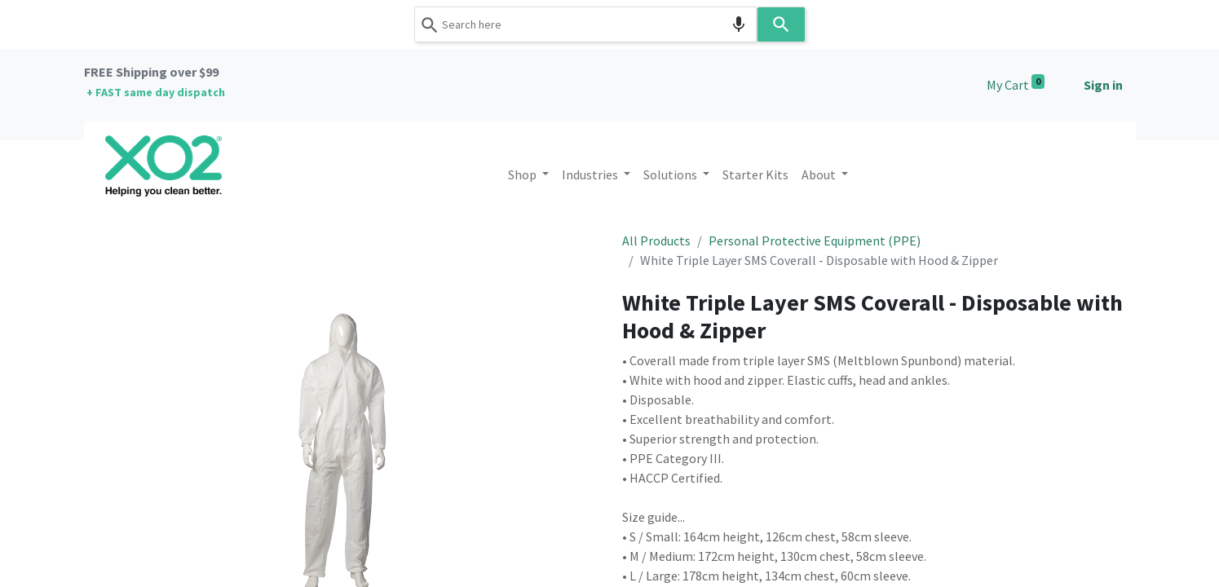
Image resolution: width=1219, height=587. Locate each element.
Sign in (1103, 85)
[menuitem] (755, 174)
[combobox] (585, 24)
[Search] (781, 24)
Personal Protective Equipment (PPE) (815, 240)
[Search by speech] (739, 24)
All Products (656, 240)
